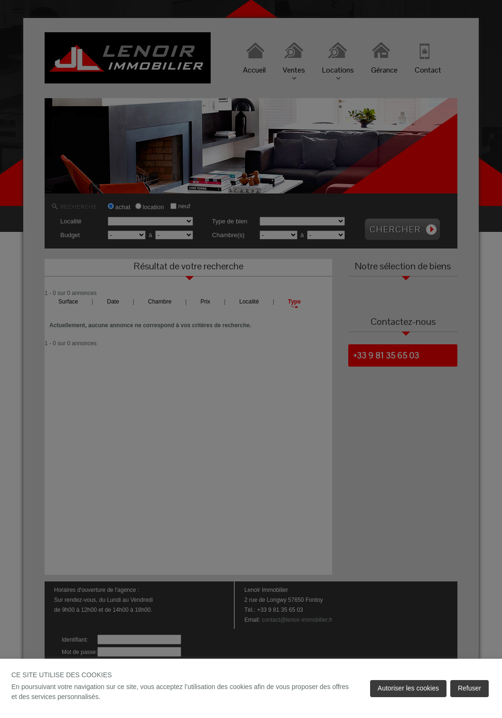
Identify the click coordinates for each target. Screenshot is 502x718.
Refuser (469, 688)
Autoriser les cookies (408, 688)
